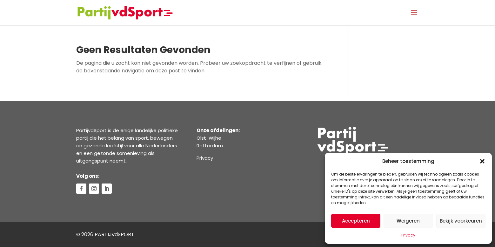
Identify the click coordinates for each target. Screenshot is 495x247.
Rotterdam (210, 145)
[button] (482, 161)
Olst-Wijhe (209, 138)
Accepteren (356, 220)
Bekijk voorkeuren (461, 220)
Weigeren (408, 220)
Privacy (408, 235)
